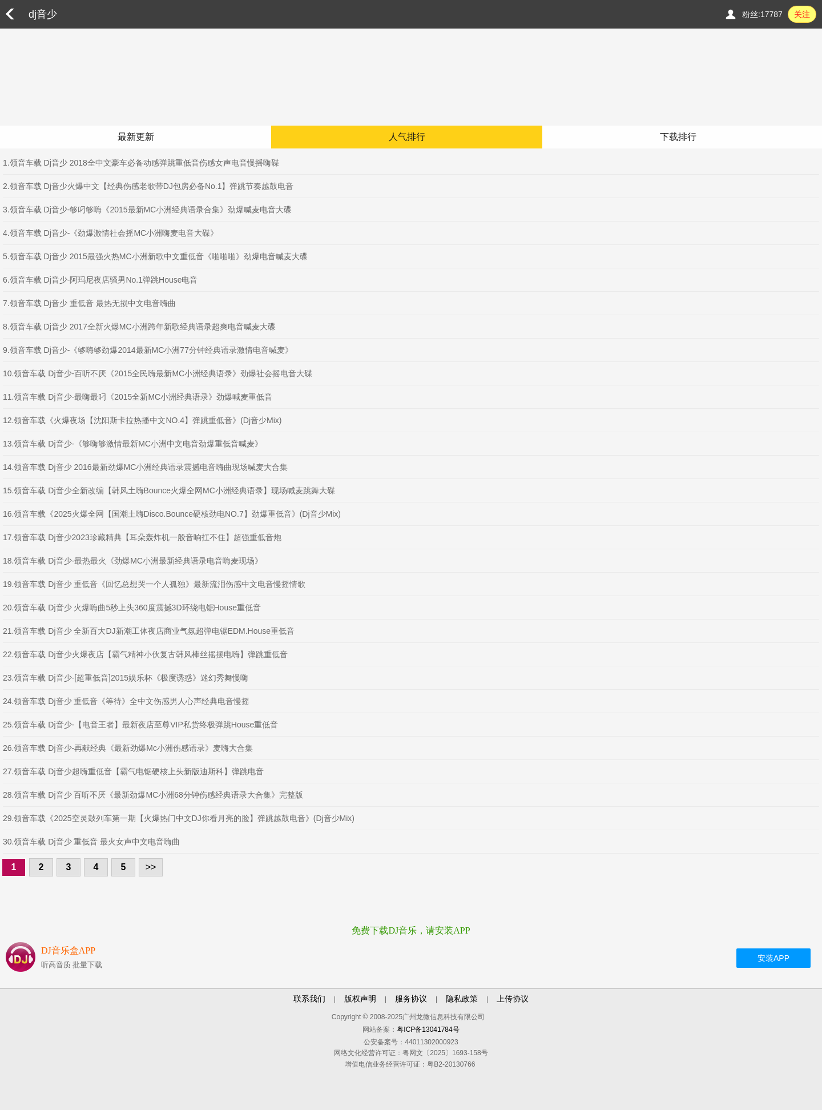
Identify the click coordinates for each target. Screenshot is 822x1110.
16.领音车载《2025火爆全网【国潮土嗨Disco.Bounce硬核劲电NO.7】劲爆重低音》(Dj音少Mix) (172, 513)
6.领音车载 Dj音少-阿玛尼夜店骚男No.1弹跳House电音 (100, 279)
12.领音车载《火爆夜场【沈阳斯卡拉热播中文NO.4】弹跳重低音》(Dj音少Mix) (142, 420)
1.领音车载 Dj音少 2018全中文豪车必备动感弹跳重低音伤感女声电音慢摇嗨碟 (141, 162)
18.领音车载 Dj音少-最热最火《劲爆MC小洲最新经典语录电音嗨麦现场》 (133, 560)
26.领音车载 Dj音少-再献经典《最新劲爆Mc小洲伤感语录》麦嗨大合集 (128, 748)
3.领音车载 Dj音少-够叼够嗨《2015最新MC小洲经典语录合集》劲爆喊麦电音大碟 (147, 209)
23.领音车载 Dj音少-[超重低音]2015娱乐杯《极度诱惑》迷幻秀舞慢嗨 (125, 677)
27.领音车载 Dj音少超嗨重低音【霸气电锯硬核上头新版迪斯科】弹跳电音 (133, 771)
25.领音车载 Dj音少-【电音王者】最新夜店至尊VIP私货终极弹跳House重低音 (140, 724)
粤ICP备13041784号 (428, 1029)
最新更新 (136, 137)
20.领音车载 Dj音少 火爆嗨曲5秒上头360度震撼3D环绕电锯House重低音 (132, 607)
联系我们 (309, 998)
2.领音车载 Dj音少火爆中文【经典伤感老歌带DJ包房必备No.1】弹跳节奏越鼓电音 (148, 186)
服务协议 (411, 998)
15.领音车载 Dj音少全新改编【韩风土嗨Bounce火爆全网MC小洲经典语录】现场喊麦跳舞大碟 (169, 490)
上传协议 (513, 998)
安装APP (773, 958)
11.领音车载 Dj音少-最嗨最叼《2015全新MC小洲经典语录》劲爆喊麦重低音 (137, 396)
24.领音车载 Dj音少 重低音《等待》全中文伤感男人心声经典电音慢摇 (126, 701)
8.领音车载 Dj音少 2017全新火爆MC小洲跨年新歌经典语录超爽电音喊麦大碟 (139, 326)
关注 (802, 14)
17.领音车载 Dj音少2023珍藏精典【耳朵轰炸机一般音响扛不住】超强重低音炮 (142, 537)
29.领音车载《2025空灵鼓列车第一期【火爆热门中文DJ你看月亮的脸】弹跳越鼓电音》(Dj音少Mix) (178, 818)
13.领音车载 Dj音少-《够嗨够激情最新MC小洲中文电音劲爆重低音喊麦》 (133, 443)
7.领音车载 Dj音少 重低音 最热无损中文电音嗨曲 (89, 303)
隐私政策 (462, 998)
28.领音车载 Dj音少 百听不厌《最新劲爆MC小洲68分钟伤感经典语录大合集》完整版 (153, 794)
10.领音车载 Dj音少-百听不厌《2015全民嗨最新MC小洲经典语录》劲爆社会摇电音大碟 (157, 373)
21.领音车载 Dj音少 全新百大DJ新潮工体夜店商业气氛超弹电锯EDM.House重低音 (149, 631)
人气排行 (407, 137)
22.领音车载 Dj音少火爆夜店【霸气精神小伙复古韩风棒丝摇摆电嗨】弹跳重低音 (145, 654)
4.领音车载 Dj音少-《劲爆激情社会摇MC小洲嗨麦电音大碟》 (110, 233)
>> (151, 867)
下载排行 (678, 137)
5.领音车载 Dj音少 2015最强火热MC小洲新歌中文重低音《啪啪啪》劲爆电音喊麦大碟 (155, 256)
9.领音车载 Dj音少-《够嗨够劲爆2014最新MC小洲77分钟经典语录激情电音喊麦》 (148, 350)
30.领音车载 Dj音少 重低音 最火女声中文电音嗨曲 (91, 841)
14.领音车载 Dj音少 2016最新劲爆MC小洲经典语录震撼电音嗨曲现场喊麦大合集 (145, 467)
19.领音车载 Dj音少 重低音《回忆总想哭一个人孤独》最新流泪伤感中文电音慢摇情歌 (154, 584)
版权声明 (360, 998)
